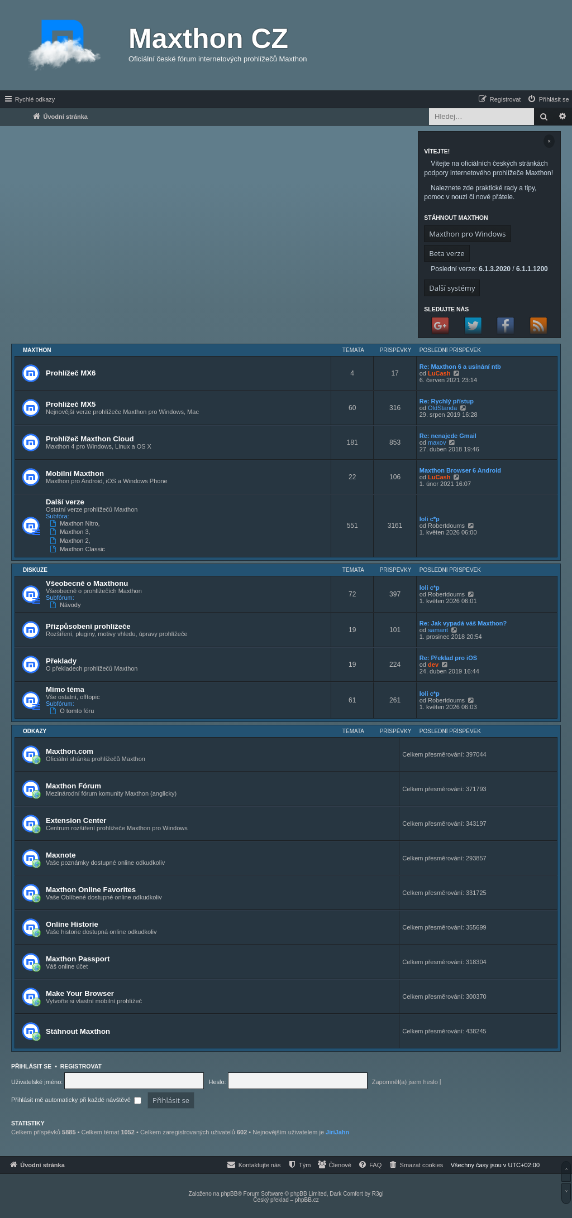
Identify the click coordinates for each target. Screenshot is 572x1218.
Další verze (65, 502)
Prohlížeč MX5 (71, 404)
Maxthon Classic (78, 549)
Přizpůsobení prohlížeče (88, 626)
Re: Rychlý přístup (447, 401)
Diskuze (35, 570)
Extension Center (76, 820)
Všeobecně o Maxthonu (87, 583)
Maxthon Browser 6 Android (460, 470)
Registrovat (81, 1066)
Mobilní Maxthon (75, 473)
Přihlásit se (31, 1066)
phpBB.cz (307, 1200)
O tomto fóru (73, 710)
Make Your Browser (80, 993)
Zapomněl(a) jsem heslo (405, 1082)
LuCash (439, 373)
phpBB (229, 1194)
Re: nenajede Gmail (448, 435)
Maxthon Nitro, (76, 523)
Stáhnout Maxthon (78, 1031)
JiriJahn (337, 1132)
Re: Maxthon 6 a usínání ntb (460, 366)
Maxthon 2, (71, 540)
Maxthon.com (69, 751)
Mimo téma (65, 689)
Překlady (61, 661)
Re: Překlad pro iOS (448, 657)
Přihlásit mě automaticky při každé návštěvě (76, 1099)
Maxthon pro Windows (467, 234)
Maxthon (37, 350)
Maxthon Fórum (73, 786)
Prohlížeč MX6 (71, 373)
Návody (66, 604)
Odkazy (34, 731)
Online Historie (72, 924)
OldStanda (442, 408)
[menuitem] (548, 99)
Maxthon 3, (71, 531)
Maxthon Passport (77, 959)
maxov (437, 442)
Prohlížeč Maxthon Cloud (90, 439)
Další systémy (452, 288)
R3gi (378, 1194)
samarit (438, 630)
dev (433, 664)
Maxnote (61, 855)
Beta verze (446, 253)
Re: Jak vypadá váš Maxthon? (463, 623)
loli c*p (430, 519)
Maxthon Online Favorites (91, 889)
